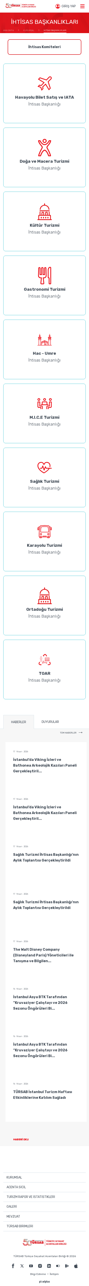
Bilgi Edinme (38, 1274)
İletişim (54, 1274)
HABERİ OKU (24, 1139)
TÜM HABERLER (71, 733)
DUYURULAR (50, 722)
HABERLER (18, 722)
